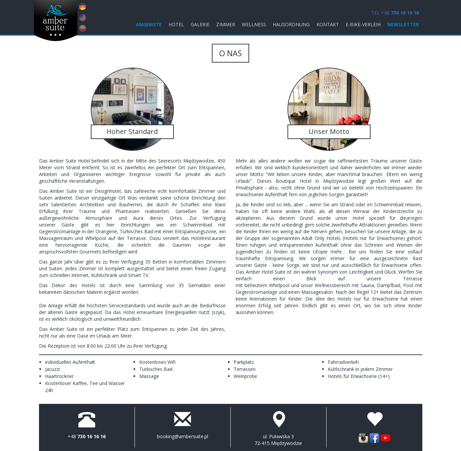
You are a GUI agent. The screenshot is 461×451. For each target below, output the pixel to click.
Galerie (200, 24)
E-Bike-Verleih (363, 24)
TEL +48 (395, 12)
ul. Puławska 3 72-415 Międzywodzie (278, 439)
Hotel (176, 24)
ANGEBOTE (149, 24)
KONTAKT (327, 24)
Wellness (254, 24)
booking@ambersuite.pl (182, 436)
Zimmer (225, 24)
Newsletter (403, 24)
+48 (87, 436)
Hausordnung (291, 24)
